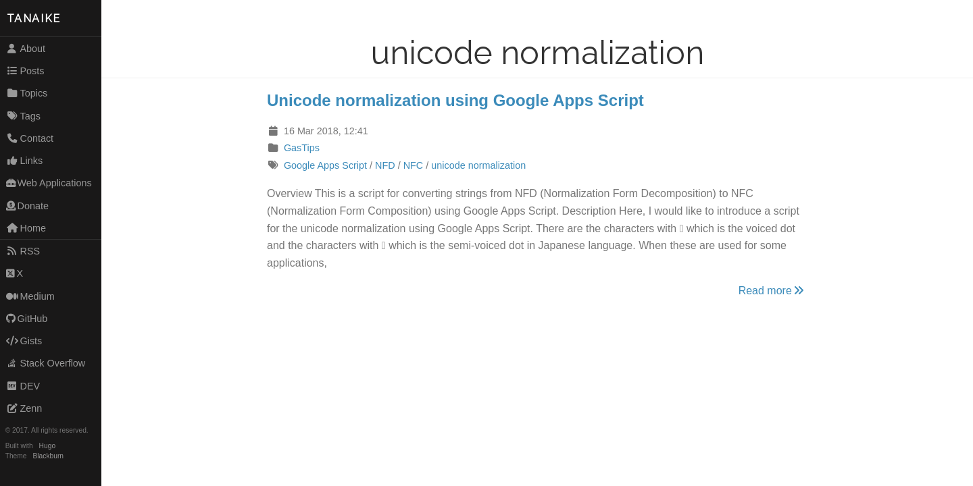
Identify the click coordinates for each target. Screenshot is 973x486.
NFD (385, 165)
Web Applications (49, 183)
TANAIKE (34, 18)
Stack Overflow (46, 363)
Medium (30, 296)
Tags (23, 116)
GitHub (27, 318)
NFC (413, 165)
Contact (29, 138)
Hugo (47, 446)
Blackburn (48, 456)
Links (24, 160)
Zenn (24, 408)
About (25, 48)
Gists (24, 340)
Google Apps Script (325, 165)
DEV (23, 386)
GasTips (302, 147)
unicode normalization (478, 165)
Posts (25, 70)
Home (26, 228)
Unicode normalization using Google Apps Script (455, 100)
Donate (27, 205)
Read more (772, 290)
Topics (27, 93)
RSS (23, 251)
